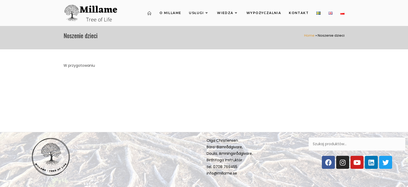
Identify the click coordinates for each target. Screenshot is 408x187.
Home (309, 35)
